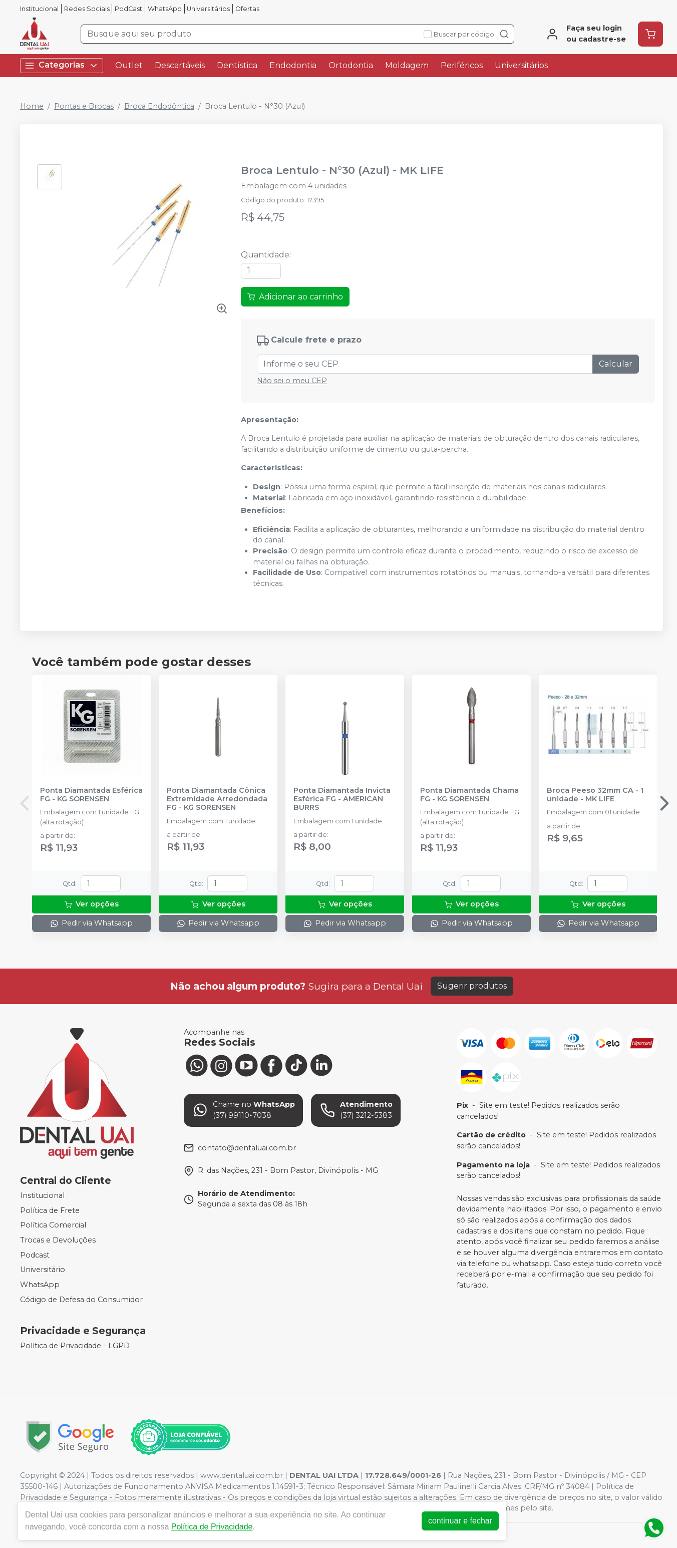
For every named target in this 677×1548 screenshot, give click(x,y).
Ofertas (247, 9)
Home (32, 106)
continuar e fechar (460, 1520)
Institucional (39, 9)
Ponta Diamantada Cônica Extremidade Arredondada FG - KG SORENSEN (217, 799)
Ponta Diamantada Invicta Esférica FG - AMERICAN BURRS (342, 799)
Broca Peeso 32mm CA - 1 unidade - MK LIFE (595, 794)
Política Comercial (53, 1225)
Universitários (208, 9)
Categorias (62, 65)
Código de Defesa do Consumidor (81, 1299)
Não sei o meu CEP (292, 380)
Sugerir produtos (472, 986)
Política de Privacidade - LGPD (75, 1345)
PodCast (128, 9)
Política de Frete (50, 1210)
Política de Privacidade (212, 1526)
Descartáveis (180, 65)
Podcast (35, 1255)
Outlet (129, 65)
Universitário (42, 1269)
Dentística (237, 65)
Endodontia (292, 65)
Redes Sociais (87, 9)
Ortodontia (350, 65)
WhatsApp (165, 9)
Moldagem (407, 65)
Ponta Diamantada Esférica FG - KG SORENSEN (91, 794)
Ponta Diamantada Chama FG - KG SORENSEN (469, 794)
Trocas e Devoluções (58, 1240)
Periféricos (462, 65)
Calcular (615, 364)
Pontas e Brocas (84, 106)
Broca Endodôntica (159, 106)
